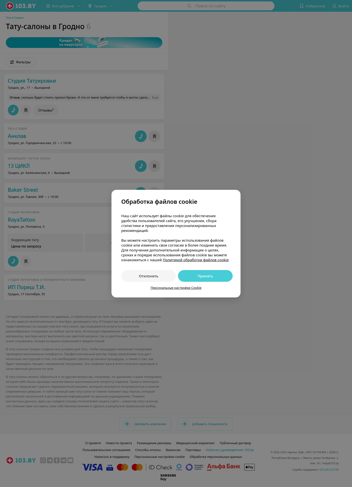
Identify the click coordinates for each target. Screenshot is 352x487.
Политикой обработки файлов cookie (196, 259)
